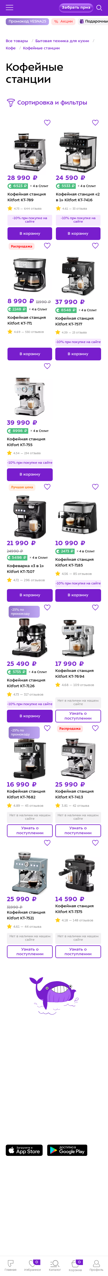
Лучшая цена (22, 487)
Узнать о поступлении (78, 715)
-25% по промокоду (20, 612)
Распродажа (21, 246)
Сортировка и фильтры (52, 103)
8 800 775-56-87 (29, 1092)
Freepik (38, 1230)
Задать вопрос (28, 1101)
